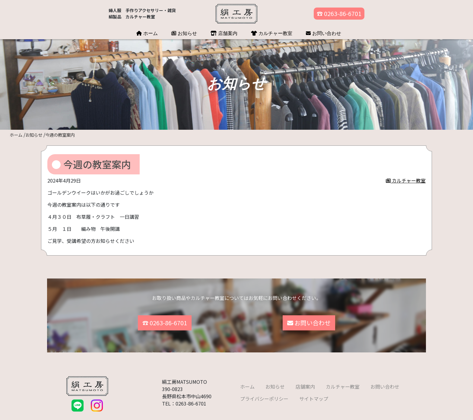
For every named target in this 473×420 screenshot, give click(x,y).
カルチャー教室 (271, 33)
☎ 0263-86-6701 (339, 13)
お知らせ (184, 33)
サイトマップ (313, 392)
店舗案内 (224, 33)
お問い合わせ (323, 33)
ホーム (147, 33)
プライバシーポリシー (264, 392)
